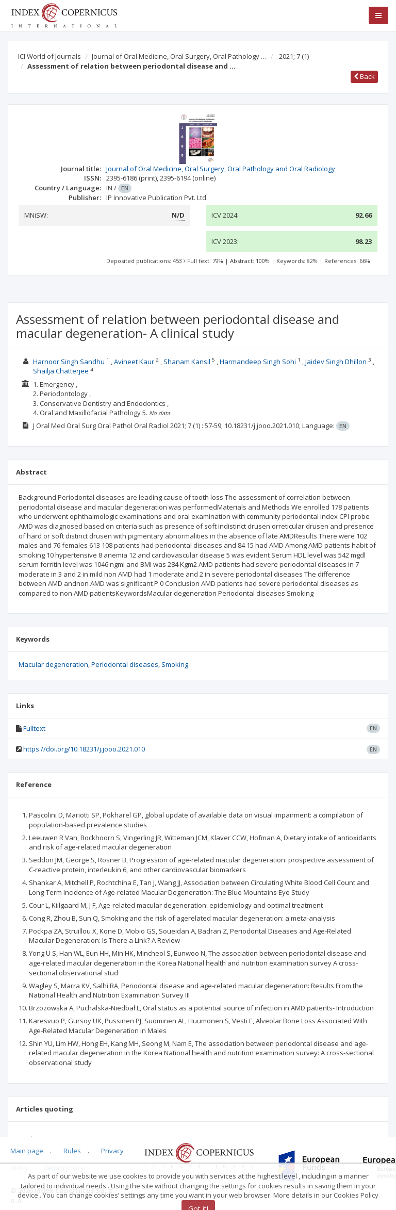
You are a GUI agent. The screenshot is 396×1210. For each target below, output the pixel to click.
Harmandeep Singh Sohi (258, 361)
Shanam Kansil (186, 361)
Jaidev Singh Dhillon (336, 361)
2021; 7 (294, 56)
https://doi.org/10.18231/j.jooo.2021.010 (84, 749)
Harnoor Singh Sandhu (69, 361)
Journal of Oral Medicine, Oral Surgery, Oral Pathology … (179, 56)
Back (364, 76)
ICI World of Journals (49, 56)
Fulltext (34, 728)
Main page (26, 1150)
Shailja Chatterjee (61, 370)
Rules (72, 1150)
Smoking (174, 664)
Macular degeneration (53, 664)
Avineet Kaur (134, 361)
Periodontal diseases (124, 664)
